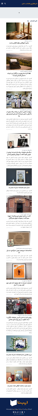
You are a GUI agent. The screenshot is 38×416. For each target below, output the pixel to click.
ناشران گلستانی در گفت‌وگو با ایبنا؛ (26, 109)
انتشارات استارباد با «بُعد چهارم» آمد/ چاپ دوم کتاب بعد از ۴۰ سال (19, 284)
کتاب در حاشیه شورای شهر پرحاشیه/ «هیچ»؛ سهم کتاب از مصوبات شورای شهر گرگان (19, 217)
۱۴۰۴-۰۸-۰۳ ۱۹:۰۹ (9, 166)
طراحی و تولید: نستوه (19, 414)
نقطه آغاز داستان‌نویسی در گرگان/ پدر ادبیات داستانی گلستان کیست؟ (19, 74)
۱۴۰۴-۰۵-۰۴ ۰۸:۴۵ (9, 333)
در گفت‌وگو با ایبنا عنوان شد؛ (27, 150)
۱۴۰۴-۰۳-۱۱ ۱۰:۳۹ (9, 364)
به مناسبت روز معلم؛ (28, 41)
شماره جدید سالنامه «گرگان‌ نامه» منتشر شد (19, 386)
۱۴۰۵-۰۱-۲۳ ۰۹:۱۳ (9, 89)
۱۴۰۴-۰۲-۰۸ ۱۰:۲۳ (9, 393)
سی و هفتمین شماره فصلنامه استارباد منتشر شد (19, 355)
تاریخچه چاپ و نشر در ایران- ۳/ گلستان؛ (25, 315)
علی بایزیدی (33, 21)
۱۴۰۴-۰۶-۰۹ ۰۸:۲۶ (9, 227)
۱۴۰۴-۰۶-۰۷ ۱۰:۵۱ (9, 260)
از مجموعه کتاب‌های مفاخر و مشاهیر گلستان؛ (24, 248)
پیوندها (16, 409)
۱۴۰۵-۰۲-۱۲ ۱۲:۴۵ (9, 50)
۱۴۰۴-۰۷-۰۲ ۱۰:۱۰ (9, 193)
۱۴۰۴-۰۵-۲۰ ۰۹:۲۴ (9, 294)
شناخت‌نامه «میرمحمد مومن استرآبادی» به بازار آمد (19, 251)
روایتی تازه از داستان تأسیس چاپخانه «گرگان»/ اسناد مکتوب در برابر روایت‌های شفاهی (19, 318)
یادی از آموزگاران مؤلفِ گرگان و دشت (19, 43)
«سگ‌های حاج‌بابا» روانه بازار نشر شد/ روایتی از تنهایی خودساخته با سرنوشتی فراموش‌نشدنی (19, 153)
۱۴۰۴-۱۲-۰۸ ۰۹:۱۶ (9, 129)
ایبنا (29, 4)
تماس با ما (24, 409)
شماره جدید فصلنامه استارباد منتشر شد (19, 188)
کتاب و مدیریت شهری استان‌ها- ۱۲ (26, 214)
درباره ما (19, 409)
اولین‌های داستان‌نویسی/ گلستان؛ (26, 71)
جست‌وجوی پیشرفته (9, 409)
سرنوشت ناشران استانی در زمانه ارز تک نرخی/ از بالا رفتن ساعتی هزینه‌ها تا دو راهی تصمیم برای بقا (19, 114)
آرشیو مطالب (29, 409)
